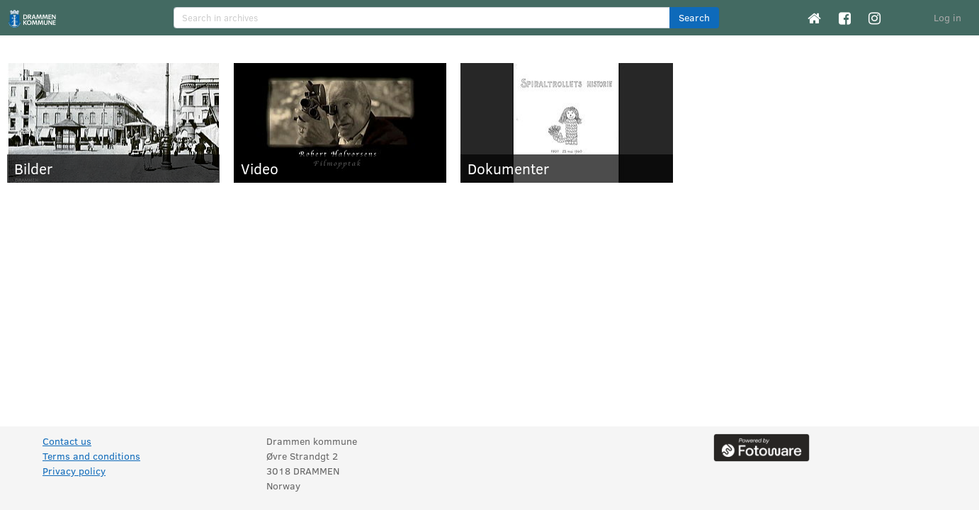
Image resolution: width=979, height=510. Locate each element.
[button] (694, 17)
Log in (947, 17)
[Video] (340, 123)
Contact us (67, 441)
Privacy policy (74, 470)
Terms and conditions (91, 456)
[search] (422, 17)
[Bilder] (113, 123)
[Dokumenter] (566, 123)
